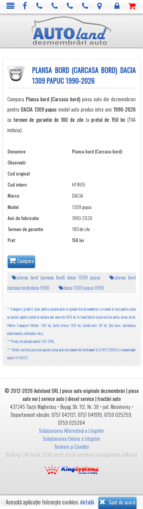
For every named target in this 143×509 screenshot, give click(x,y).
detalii (87, 502)
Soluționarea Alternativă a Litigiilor (71, 430)
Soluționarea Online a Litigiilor (71, 438)
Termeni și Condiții (72, 446)
